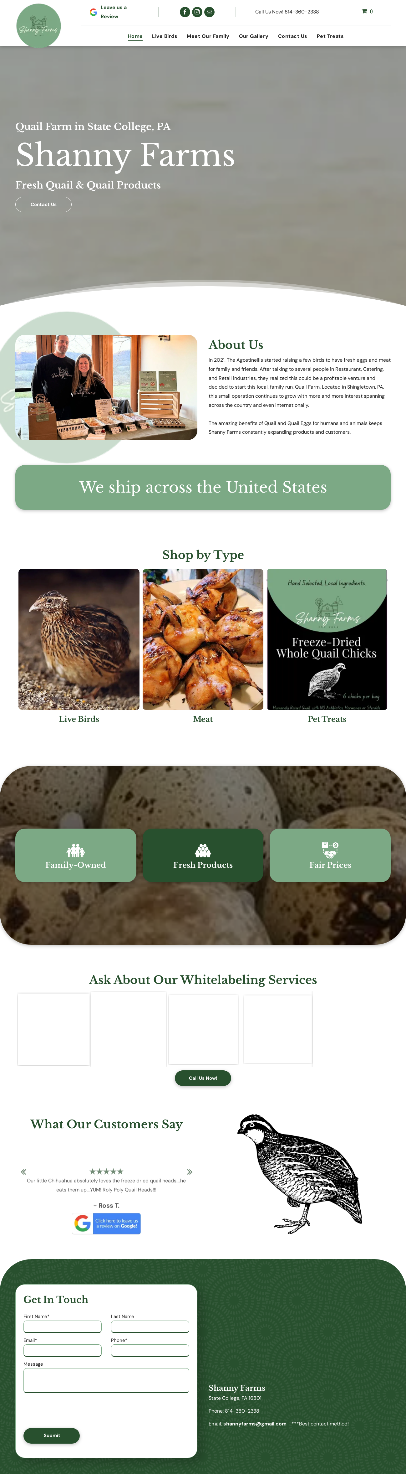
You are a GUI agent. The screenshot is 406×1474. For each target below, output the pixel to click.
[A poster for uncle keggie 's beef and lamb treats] (53, 1029)
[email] (209, 12)
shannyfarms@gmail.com (255, 1423)
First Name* (36, 1316)
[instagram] (197, 12)
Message (33, 1364)
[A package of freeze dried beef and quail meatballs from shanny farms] (128, 1029)
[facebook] (185, 12)
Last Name (122, 1316)
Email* (30, 1340)
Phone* (119, 1340)
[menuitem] (135, 36)
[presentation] (71, 1409)
